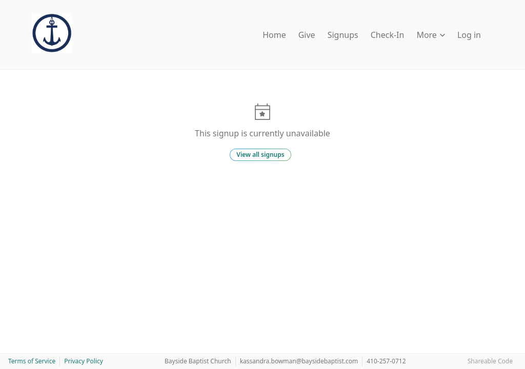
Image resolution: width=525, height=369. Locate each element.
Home (274, 34)
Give (306, 34)
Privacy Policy (83, 361)
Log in (469, 34)
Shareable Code (490, 361)
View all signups (260, 154)
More (430, 34)
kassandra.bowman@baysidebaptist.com (299, 361)
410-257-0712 (386, 361)
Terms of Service (31, 361)
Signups (343, 34)
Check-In (388, 34)
